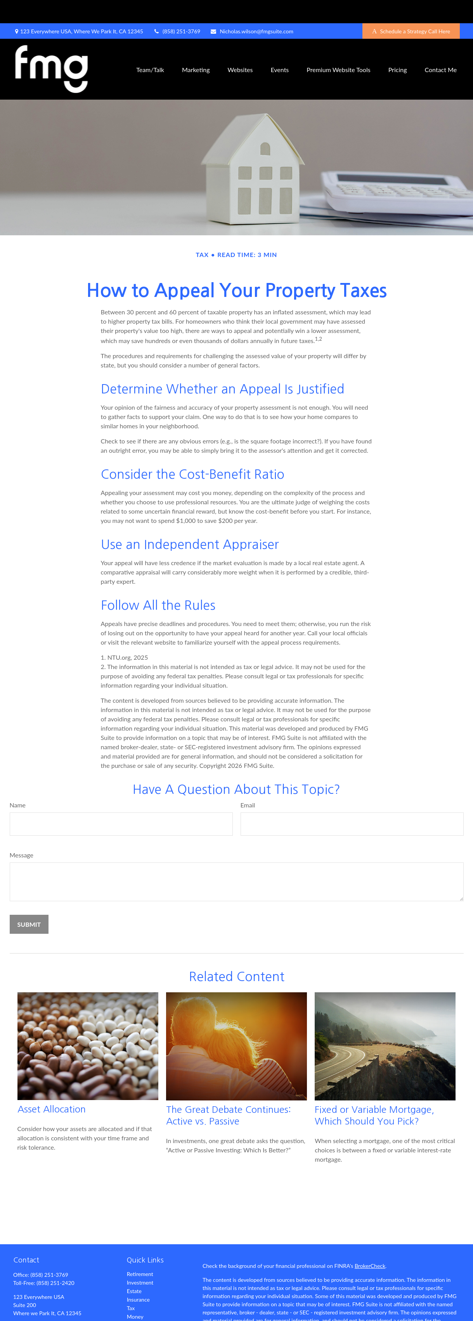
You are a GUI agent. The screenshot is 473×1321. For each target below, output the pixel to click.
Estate (134, 1267)
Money (135, 1293)
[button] (150, 46)
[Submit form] (29, 901)
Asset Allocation (51, 1085)
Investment (140, 1259)
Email (248, 781)
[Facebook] (18, 1315)
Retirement (140, 1250)
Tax (131, 1284)
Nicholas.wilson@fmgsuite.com (251, 8)
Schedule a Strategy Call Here (411, 8)
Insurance (138, 1276)
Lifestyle (137, 1302)
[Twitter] (31, 1315)
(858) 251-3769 (176, 8)
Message (22, 831)
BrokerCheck (370, 1242)
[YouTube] (59, 1315)
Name (18, 781)
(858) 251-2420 (55, 1259)
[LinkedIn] (45, 1315)
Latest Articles (144, 1310)
